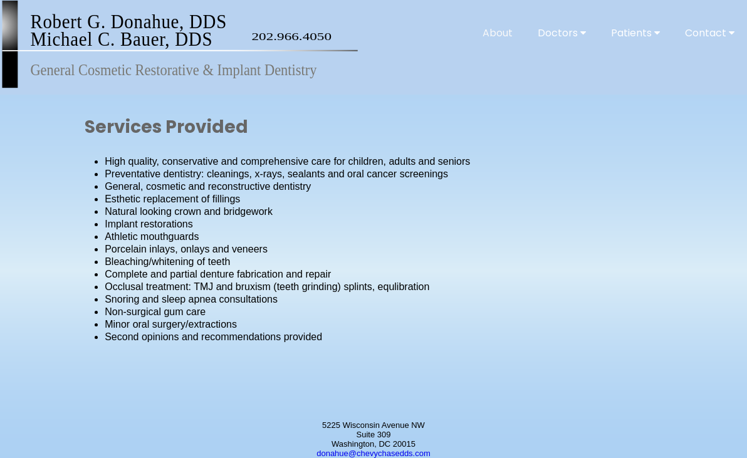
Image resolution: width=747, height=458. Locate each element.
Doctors (562, 33)
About (498, 33)
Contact (709, 33)
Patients (635, 33)
